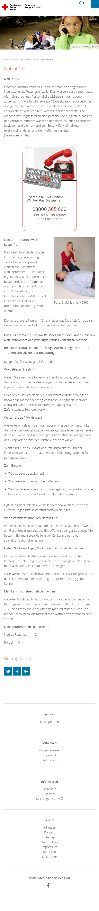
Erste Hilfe (26, 59)
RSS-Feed (49, 852)
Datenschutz (49, 842)
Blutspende (49, 760)
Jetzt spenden (49, 722)
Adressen (49, 827)
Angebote (49, 789)
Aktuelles (50, 794)
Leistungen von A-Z (49, 798)
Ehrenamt (49, 755)
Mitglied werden (50, 750)
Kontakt (49, 832)
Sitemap (49, 837)
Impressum (49, 847)
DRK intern (49, 857)
